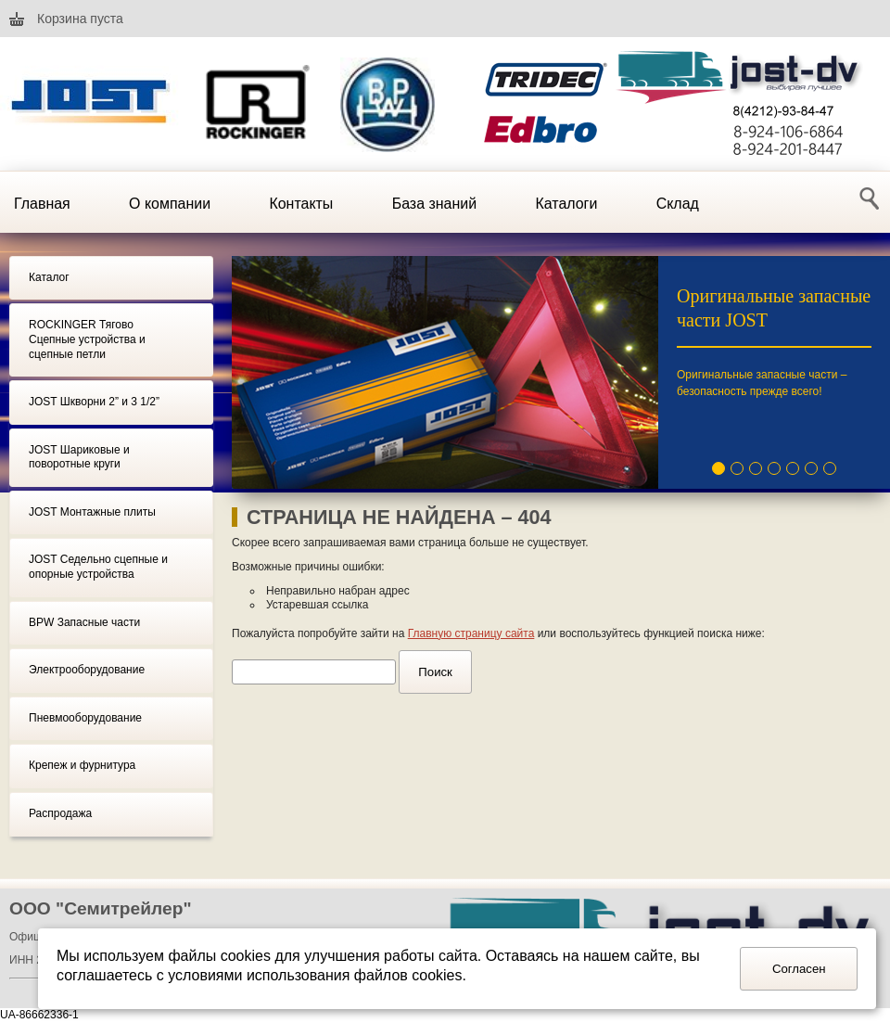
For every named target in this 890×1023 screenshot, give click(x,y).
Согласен (799, 969)
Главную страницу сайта (471, 633)
